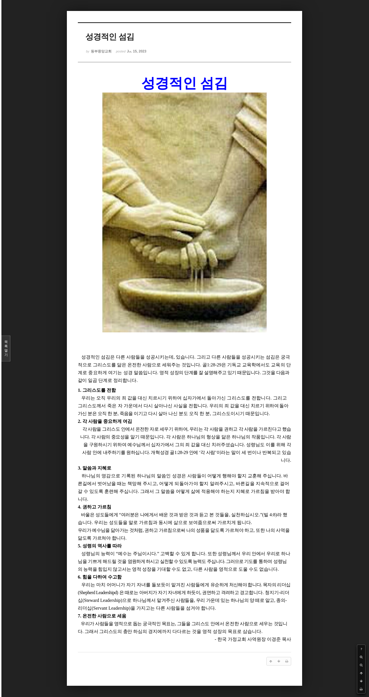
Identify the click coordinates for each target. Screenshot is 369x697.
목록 (6, 348)
